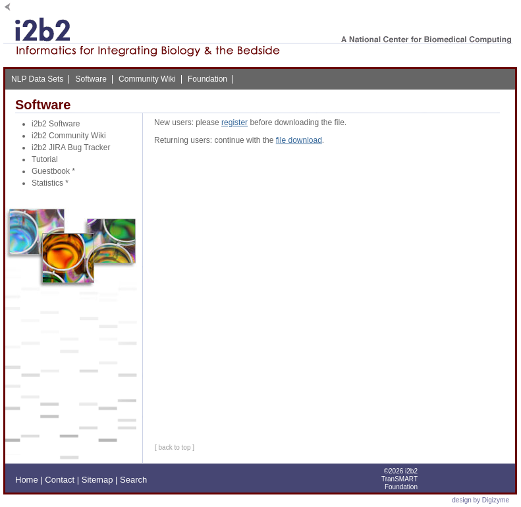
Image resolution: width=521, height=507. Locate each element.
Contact (59, 480)
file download (299, 140)
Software (90, 79)
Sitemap (97, 480)
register (234, 122)
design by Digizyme (480, 500)
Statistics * (50, 183)
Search (133, 480)
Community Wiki (147, 79)
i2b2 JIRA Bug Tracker (71, 147)
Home (26, 480)
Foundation (207, 79)
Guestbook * (53, 171)
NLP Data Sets (37, 79)
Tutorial (45, 159)
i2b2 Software (56, 123)
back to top (175, 447)
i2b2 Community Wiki (69, 135)
